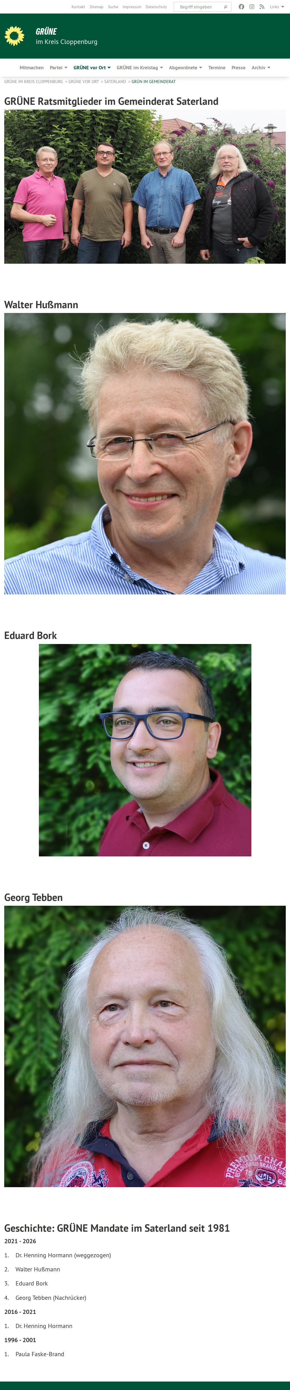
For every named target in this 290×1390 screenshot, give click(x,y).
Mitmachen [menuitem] (32, 67)
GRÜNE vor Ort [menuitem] (90, 67)
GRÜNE (46, 31)
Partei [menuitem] (56, 67)
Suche (113, 6)
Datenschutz (156, 6)
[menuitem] (78, 7)
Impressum (132, 6)
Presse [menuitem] (238, 67)
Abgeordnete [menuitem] (183, 67)
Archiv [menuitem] (258, 67)
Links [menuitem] (274, 6)
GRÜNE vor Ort (84, 81)
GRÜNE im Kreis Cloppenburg (34, 81)
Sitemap (96, 6)
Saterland (115, 81)
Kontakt (78, 6)
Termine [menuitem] (216, 67)
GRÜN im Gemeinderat (154, 81)
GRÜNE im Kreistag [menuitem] (137, 67)
